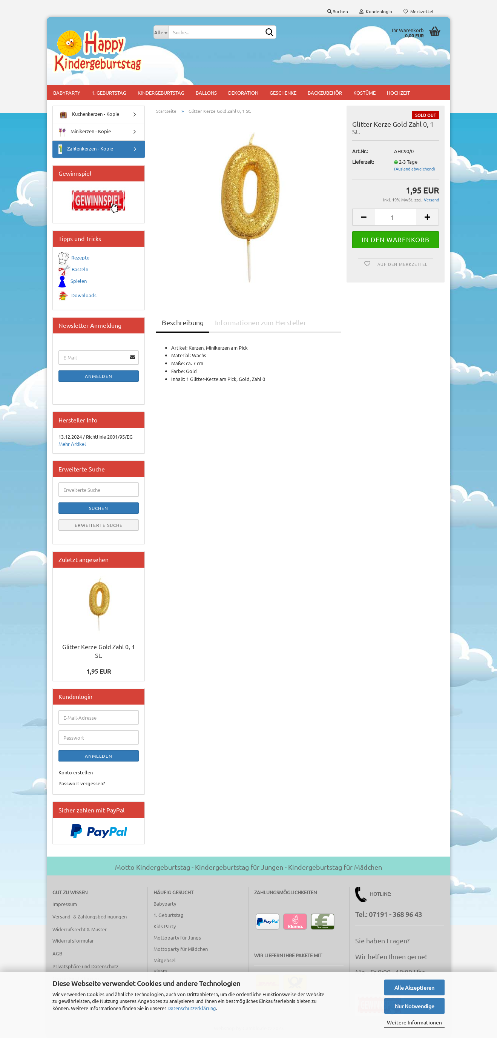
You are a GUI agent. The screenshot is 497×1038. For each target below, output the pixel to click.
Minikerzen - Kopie (84, 132)
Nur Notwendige (414, 1006)
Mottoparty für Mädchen (180, 949)
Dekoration (243, 92)
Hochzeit (398, 92)
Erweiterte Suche (99, 525)
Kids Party (164, 926)
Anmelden (98, 376)
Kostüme (364, 92)
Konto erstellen (75, 772)
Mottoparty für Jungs (177, 937)
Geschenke (283, 92)
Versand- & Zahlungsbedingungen (89, 916)
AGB (57, 953)
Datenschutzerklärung (191, 1008)
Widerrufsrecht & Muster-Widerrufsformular (80, 935)
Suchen (337, 11)
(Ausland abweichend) (414, 169)
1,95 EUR (98, 671)
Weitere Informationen (414, 1022)
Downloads (84, 295)
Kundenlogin (375, 11)
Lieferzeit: (363, 161)
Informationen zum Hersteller (260, 322)
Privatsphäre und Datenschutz (85, 966)
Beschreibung (183, 322)
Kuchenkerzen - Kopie (88, 114)
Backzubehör (325, 92)
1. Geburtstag (109, 92)
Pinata (160, 971)
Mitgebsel (164, 960)
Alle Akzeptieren (414, 987)
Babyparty (66, 92)
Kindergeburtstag (161, 92)
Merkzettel (418, 11)
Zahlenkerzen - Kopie (85, 149)
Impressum (64, 904)
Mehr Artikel (72, 444)
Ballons (206, 92)
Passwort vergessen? (81, 783)
